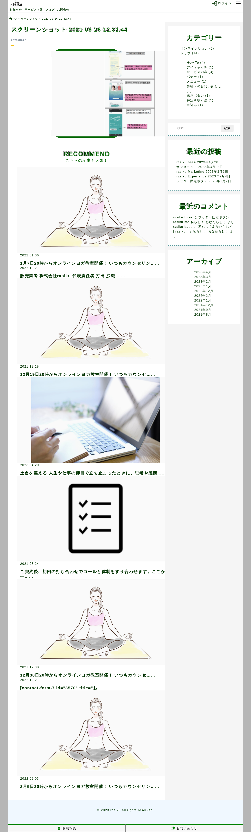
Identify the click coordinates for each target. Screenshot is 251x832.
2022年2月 (202, 295)
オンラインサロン (194, 48)
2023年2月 (202, 281)
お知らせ (16, 9)
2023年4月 (202, 272)
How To (193, 62)
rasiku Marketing (190, 171)
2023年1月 (202, 286)
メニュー (193, 81)
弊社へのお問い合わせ (204, 86)
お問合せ (63, 9)
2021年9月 (202, 310)
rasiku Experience (191, 176)
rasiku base (186, 162)
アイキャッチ (197, 67)
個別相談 (66, 828)
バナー (192, 76)
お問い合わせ (184, 828)
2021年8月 (202, 314)
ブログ (50, 9)
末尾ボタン (195, 95)
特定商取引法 (197, 100)
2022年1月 (202, 300)
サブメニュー (186, 167)
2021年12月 (203, 305)
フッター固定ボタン (191, 181)
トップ (185, 53)
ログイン (222, 3)
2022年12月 (203, 291)
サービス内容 (33, 9)
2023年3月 (202, 277)
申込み (192, 105)
